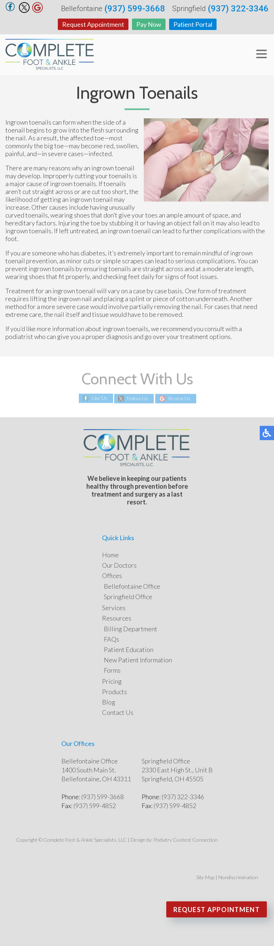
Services (114, 608)
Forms (112, 670)
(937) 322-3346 (238, 8)
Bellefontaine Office (132, 586)
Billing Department (130, 629)
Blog (108, 702)
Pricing (112, 681)
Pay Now (148, 24)
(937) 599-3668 (134, 8)
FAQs (111, 639)
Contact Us (117, 712)
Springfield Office (128, 597)
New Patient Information (138, 660)
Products (114, 692)
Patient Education (128, 649)
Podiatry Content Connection (186, 840)
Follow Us (137, 398)
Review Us (179, 398)
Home (110, 555)
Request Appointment (93, 24)
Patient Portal (192, 24)
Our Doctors (119, 565)
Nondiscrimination (238, 877)
